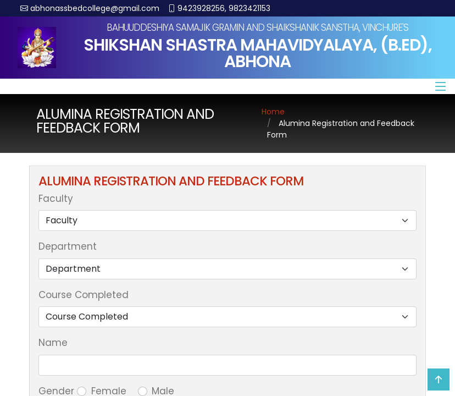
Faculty (55, 198)
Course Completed (83, 294)
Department (67, 246)
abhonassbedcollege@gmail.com (94, 8)
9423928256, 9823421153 (223, 8)
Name (53, 342)
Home (273, 111)
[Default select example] (227, 220)
